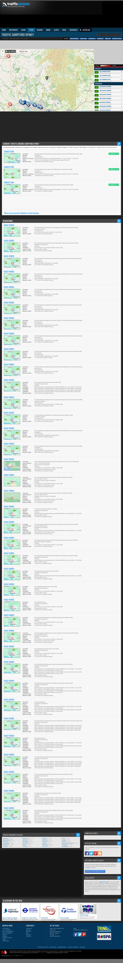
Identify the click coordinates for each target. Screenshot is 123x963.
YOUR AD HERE (88, 910)
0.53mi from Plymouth (108, 91)
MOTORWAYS (13, 30)
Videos (4, 939)
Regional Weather (7, 933)
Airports (4, 934)
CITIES (31, 30)
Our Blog (28, 936)
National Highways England (10, 911)
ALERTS (56, 30)
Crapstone (44, 846)
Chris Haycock (42, 952)
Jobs (27, 933)
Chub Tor (64, 841)
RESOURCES (73, 30)
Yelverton (24, 846)
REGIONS (40, 30)
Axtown (44, 843)
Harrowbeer (25, 841)
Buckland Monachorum (68, 843)
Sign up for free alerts (95, 871)
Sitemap (28, 930)
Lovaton (64, 840)
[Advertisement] (100, 14)
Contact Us (29, 928)
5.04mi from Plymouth (108, 107)
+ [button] (2, 51)
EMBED (48, 30)
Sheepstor (44, 841)
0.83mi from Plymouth (108, 85)
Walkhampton (6, 840)
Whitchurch (92, 38)
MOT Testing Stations (8, 931)
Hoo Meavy (65, 844)
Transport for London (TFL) (30, 911)
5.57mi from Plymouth (108, 99)
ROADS (23, 30)
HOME (4, 30)
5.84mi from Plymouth (108, 103)
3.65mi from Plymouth (108, 80)
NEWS (64, 30)
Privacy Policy (52, 947)
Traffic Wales (49, 911)
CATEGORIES (5, 928)
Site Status (82, 947)
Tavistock (102, 38)
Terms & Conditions (73, 947)
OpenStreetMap (84, 110)
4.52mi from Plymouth (108, 95)
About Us (28, 931)
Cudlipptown (65, 846)
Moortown (5, 838)
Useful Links (5, 941)
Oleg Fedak (13, 955)
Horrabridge (6, 843)
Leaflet (77, 110)
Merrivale (5, 841)
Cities (3, 38)
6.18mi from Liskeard (108, 70)
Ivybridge (118, 38)
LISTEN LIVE (86, 30)
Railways (4, 936)
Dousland (5, 846)
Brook (63, 838)
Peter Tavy (45, 840)
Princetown (25, 843)
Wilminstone (45, 844)
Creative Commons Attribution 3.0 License (69, 951)
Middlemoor (6, 844)
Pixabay (21, 955)
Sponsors (28, 934)
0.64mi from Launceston (108, 76)
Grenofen (24, 840)
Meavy (24, 844)
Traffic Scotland (68, 911)
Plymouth (110, 38)
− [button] (2, 54)
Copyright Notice (61, 947)
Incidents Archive (7, 937)
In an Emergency (6, 930)
